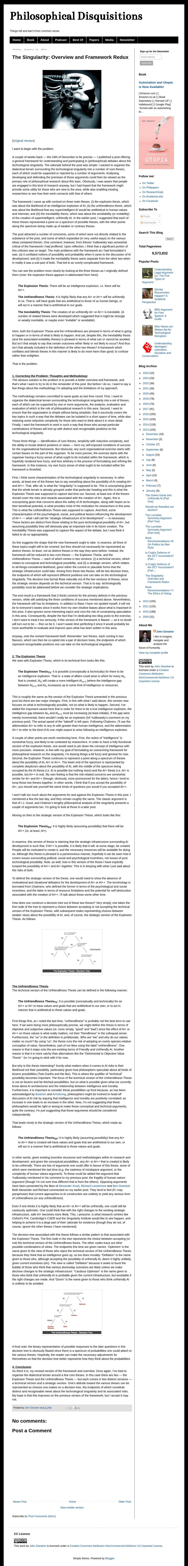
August (150, 454)
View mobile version (72, 1507)
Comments (148, 222)
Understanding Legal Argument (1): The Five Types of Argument (157, 276)
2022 (146, 383)
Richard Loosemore (93, 1186)
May (149, 470)
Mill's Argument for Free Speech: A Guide (163, 314)
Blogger (109, 1558)
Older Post (125, 1501)
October (151, 444)
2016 (146, 414)
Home (17, 40)
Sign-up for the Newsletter (154, 51)
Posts (145, 216)
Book (30, 40)
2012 (146, 601)
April (149, 475)
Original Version (23, 140)
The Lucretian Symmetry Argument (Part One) (158, 529)
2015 (146, 419)
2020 (146, 393)
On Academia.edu (152, 196)
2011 (146, 606)
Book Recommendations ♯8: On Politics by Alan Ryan (159, 543)
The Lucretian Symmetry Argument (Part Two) (158, 518)
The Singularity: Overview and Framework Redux (157, 578)
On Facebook (150, 201)
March (150, 480)
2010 (146, 611)
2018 (146, 403)
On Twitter (148, 183)
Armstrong (59, 1094)
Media (109, 40)
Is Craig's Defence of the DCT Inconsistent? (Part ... (159, 555)
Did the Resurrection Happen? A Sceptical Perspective (155, 296)
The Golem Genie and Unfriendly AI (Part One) (158, 498)
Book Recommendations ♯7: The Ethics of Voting (159, 590)
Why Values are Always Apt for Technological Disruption (164, 331)
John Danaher (165, 631)
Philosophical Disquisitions (76, 16)
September (153, 449)
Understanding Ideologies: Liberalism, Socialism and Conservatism (157, 349)
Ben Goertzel (121, 1186)
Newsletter (127, 40)
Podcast (61, 40)
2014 (146, 424)
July (148, 459)
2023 (146, 378)
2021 (146, 388)
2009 (146, 616)
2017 (146, 409)
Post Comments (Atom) (42, 1516)
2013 (146, 429)
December (152, 434)
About (45, 40)
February (151, 485)
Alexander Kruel (69, 1186)
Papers (94, 40)
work (147, 666)
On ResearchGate (152, 192)
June (149, 465)
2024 (146, 373)
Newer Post (20, 1501)
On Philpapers (150, 187)
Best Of (78, 40)
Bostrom (40, 1094)
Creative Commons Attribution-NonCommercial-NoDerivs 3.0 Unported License (116, 1545)
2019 (146, 398)
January (151, 490)
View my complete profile (153, 652)
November (152, 439)
